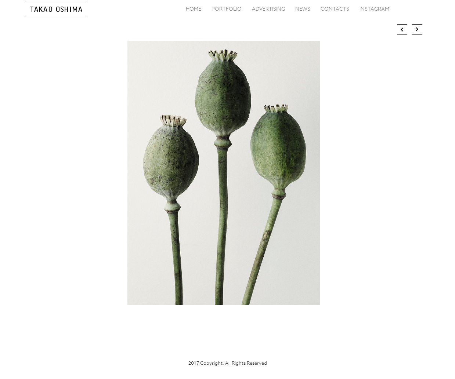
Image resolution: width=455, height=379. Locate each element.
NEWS (302, 8)
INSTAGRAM (374, 8)
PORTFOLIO (227, 8)
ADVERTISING (268, 8)
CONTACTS (335, 8)
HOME (193, 8)
